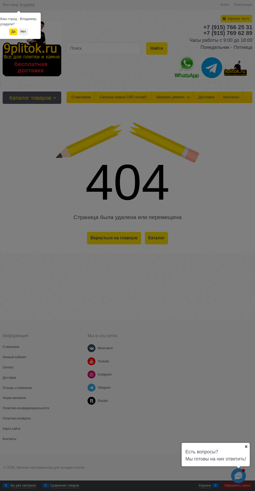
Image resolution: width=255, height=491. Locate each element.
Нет (23, 31)
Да (13, 31)
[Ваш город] (246, 446)
